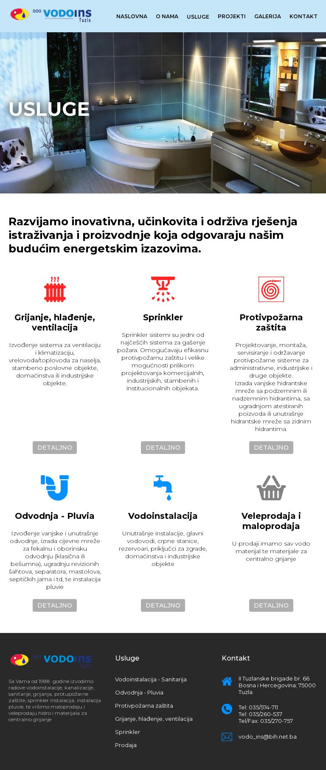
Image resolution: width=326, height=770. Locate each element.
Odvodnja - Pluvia (139, 692)
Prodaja (126, 745)
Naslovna (131, 16)
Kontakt (303, 16)
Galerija (267, 16)
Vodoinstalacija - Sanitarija (151, 679)
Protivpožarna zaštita (144, 705)
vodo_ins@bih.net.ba (268, 736)
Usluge (198, 17)
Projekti (232, 16)
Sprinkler (127, 731)
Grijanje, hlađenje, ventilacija (154, 718)
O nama (167, 16)
